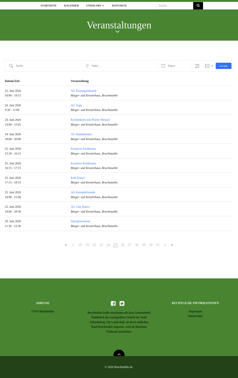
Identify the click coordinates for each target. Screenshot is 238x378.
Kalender (71, 5)
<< (66, 245)
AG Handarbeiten (81, 134)
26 (122, 245)
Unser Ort (95, 5)
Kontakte (119, 5)
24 (108, 245)
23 (101, 245)
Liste (207, 66)
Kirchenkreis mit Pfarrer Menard (90, 119)
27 (129, 245)
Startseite (49, 5)
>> (172, 245)
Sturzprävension (80, 221)
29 (143, 245)
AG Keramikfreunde (83, 192)
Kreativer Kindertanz (83, 148)
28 (136, 245)
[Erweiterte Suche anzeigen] (197, 66)
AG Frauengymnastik (83, 90)
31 (158, 245)
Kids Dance (78, 177)
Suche (224, 66)
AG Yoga (76, 105)
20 (80, 245)
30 (150, 245)
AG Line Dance (80, 206)
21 (87, 245)
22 (94, 245)
